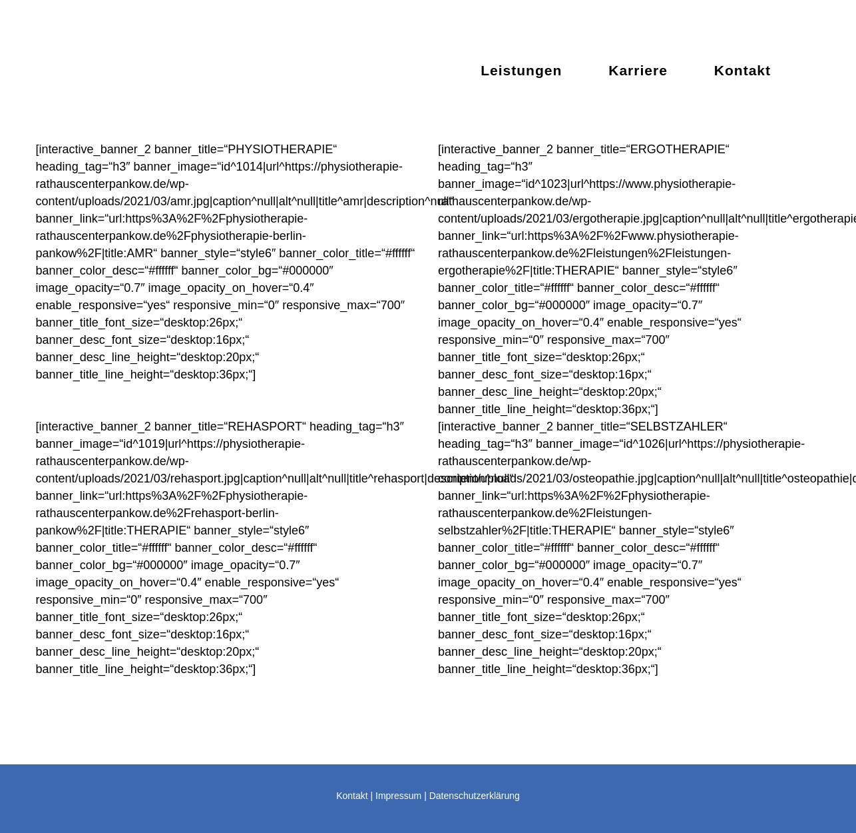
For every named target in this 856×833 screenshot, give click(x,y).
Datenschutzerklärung (474, 795)
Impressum (398, 795)
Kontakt (351, 795)
